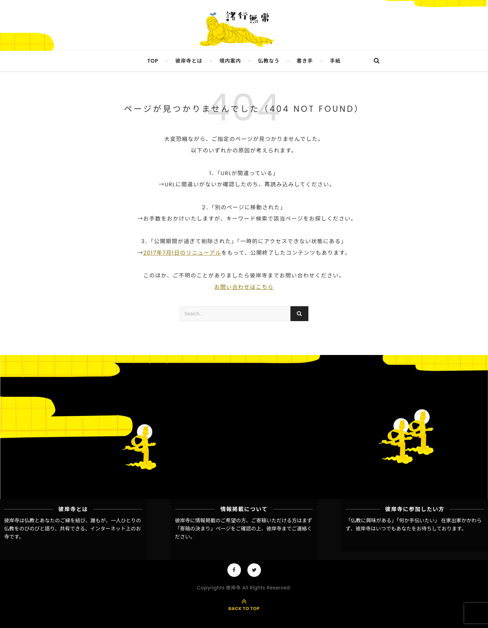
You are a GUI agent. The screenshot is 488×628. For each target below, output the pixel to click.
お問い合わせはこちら (243, 287)
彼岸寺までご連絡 (286, 528)
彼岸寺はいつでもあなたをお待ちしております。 (411, 528)
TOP (153, 60)
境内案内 (230, 60)
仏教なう (269, 60)
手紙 (335, 60)
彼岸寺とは (188, 60)
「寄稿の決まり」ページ (203, 528)
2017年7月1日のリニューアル (182, 253)
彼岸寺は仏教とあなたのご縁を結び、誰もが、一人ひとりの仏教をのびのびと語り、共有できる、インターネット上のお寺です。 (72, 529)
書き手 (305, 60)
